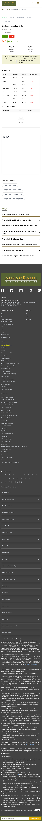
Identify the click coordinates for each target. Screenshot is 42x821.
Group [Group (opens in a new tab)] (3, 314)
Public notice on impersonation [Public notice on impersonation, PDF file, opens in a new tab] (10, 462)
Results (29, 17)
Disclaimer (4, 420)
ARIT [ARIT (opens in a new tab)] (2, 316)
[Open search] (33, 3)
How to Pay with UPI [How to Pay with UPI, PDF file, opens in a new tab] (7, 405)
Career (3, 350)
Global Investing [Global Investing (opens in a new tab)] (5, 337)
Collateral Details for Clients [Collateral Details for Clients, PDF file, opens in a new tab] (9, 415)
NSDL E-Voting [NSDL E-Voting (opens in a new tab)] (5, 441)
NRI (26, 314)
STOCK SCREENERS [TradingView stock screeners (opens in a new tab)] (31, 744)
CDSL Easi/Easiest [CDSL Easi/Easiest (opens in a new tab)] (6, 389)
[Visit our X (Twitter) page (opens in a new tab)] (11, 290)
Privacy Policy (5, 360)
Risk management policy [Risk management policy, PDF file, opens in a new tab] (8, 366)
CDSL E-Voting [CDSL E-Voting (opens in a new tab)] (5, 410)
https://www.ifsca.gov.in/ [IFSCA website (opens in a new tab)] (31, 664)
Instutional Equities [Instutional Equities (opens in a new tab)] (6, 319)
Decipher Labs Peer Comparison (13, 199)
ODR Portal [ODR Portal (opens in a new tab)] (4, 444)
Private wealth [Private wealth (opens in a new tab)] (5, 335)
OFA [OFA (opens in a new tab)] (2, 329)
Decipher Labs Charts (10, 185)
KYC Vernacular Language (9, 373)
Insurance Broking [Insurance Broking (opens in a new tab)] (6, 321)
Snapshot (4, 17)
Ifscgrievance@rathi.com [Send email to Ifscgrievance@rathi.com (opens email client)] (21, 662)
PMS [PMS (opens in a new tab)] (2, 332)
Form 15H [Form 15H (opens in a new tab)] (3, 431)
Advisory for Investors (7, 379)
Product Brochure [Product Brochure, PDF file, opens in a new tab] (6, 358)
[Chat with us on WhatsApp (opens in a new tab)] (39, 290)
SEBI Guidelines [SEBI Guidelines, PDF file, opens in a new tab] (5, 368)
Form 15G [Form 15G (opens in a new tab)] (3, 428)
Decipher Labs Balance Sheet (12, 189)
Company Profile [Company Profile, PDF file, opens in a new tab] (6, 418)
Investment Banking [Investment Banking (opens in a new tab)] (7, 324)
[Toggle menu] (38, 3)
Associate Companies (7, 399)
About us (3, 347)
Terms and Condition (7, 353)
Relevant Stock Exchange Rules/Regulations (14, 446)
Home (3, 9)
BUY (5, 36)
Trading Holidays (6, 449)
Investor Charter (5, 371)
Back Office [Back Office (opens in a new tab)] (4, 452)
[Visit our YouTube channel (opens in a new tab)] (21, 290)
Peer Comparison (6, 21)
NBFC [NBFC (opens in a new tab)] (2, 327)
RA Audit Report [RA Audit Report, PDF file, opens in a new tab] (5, 384)
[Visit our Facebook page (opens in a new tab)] (2, 290)
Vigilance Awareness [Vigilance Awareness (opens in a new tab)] (7, 457)
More (2, 465)
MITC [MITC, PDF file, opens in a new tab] (2, 454)
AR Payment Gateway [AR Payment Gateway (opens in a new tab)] (7, 397)
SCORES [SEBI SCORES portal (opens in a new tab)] (17, 774)
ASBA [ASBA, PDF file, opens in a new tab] (2, 459)
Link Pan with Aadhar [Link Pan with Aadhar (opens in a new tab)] (7, 433)
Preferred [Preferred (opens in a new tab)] (28, 319)
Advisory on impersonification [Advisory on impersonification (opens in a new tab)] (10, 363)
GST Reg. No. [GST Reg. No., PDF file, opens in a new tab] (5, 376)
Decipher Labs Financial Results (13, 194)
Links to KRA (4, 436)
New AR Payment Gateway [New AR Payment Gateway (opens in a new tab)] (9, 402)
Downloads (4, 355)
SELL (11, 36)
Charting (12, 17)
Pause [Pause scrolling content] (37, 810)
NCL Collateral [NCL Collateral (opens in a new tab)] (5, 387)
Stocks (8, 9)
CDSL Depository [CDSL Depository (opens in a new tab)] (6, 407)
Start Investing (35, 818)
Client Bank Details (6, 413)
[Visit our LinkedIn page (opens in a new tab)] (30, 290)
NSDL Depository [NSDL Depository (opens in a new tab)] (6, 439)
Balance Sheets (20, 17)
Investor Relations (6, 345)
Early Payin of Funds (7, 423)
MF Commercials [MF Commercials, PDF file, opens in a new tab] (6, 426)
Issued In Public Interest (8, 381)
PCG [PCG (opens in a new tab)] (26, 316)
